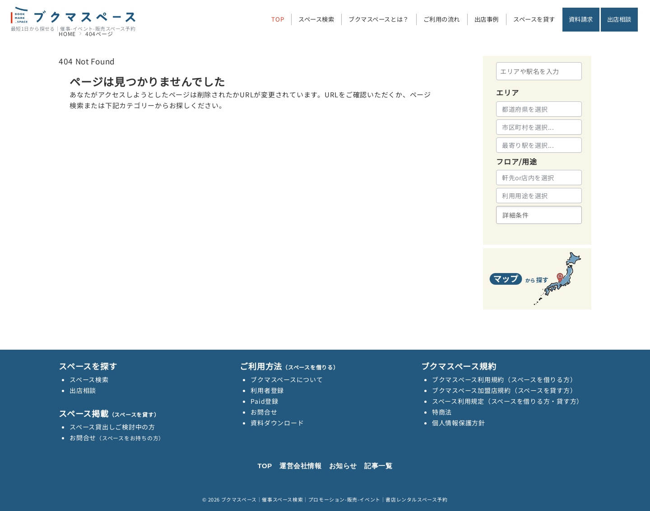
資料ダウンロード (277, 422)
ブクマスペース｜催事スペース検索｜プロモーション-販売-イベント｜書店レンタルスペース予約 (334, 499)
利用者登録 (267, 390)
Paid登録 (265, 401)
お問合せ (117, 437)
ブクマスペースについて (287, 379)
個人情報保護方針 (458, 422)
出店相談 (83, 390)
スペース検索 (89, 379)
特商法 (442, 411)
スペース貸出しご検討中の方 (112, 426)
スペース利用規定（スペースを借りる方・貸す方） (507, 401)
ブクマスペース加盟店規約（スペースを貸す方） (504, 390)
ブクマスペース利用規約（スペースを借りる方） (504, 379)
